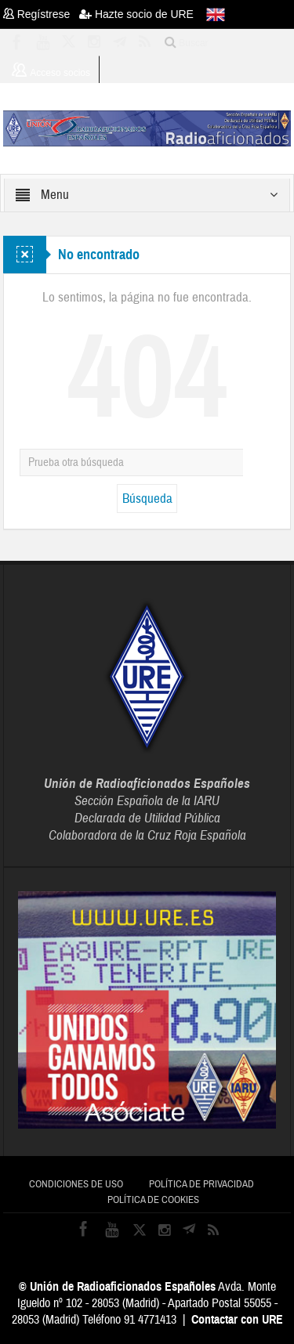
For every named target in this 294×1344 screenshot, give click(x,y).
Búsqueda (147, 498)
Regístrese (41, 14)
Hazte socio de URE (136, 14)
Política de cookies (153, 1200)
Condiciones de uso (76, 1184)
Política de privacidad (201, 1184)
